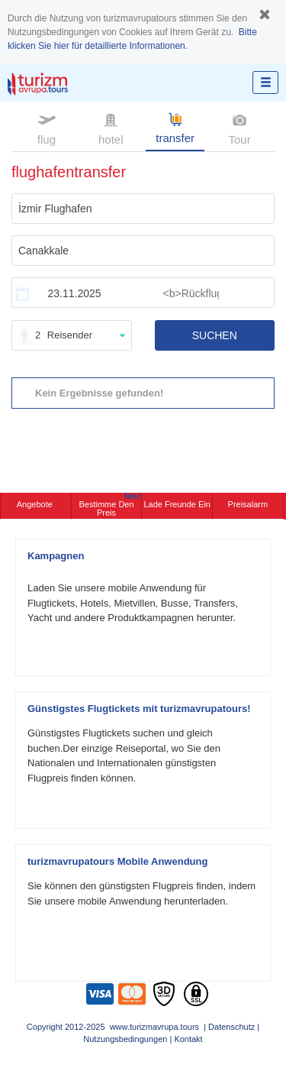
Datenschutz (231, 1026)
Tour (239, 127)
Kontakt (188, 1039)
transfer (175, 126)
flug (46, 127)
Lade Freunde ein (176, 504)
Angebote (36, 504)
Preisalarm (248, 504)
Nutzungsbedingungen (125, 1039)
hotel (111, 127)
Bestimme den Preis (110, 505)
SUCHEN (214, 335)
